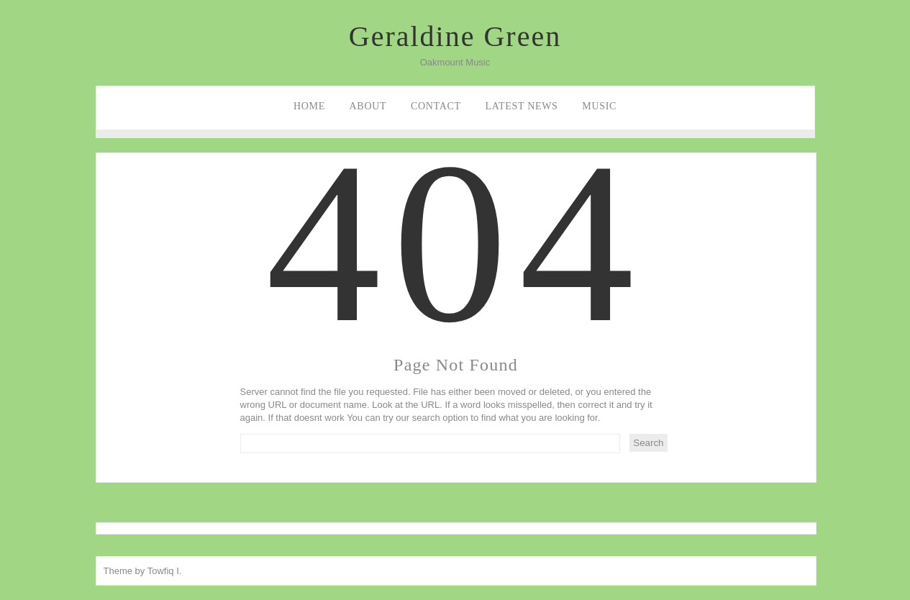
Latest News (521, 106)
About (368, 106)
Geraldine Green (455, 36)
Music (599, 106)
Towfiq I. (164, 570)
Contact (436, 106)
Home (309, 106)
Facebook (12, 163)
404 (456, 290)
